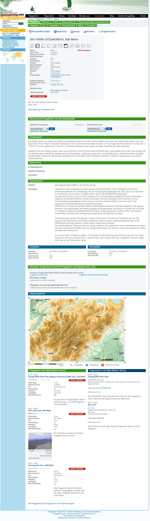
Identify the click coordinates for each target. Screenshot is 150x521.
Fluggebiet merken (108, 31)
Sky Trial (92, 405)
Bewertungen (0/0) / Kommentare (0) (94, 22)
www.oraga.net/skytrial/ (96, 418)
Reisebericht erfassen (11, 45)
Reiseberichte (68, 516)
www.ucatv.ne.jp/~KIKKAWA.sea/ (99, 388)
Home (30, 19)
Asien (49, 19)
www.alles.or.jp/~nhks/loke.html (41, 110)
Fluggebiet (34, 22)
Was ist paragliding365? (11, 33)
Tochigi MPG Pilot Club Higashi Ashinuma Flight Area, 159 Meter (56, 377)
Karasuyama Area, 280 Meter (41, 465)
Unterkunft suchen (88, 514)
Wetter (81, 25)
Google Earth (62, 31)
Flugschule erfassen (10, 43)
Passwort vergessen (10, 28)
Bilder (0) (45, 22)
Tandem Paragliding (74, 512)
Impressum (72, 518)
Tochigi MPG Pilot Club (98, 377)
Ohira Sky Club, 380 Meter (39, 411)
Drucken (76, 31)
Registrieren (7, 26)
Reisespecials (79, 516)
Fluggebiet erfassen (10, 41)
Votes (54, 85)
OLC (44, 25)
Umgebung (34, 25)
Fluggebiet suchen (59, 514)
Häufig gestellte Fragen (11, 35)
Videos (55, 22)
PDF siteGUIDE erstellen (41, 31)
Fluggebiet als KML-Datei (38, 275)
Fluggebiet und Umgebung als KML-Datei (93, 275)
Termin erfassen (9, 47)
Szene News (86, 512)
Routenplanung (68, 25)
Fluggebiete (40, 19)
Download (91, 25)
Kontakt (80, 518)
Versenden (90, 31)
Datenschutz (62, 518)
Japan (56, 19)
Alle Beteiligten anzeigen (59, 90)
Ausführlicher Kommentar (96, 131)
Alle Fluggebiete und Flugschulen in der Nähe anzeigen (51, 503)
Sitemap (87, 518)
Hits (62, 85)
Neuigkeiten (96, 512)
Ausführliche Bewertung (39, 131)
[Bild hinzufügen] (84, 50)
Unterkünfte (54, 25)
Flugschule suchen (73, 514)
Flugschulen (61, 512)
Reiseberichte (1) (69, 22)
